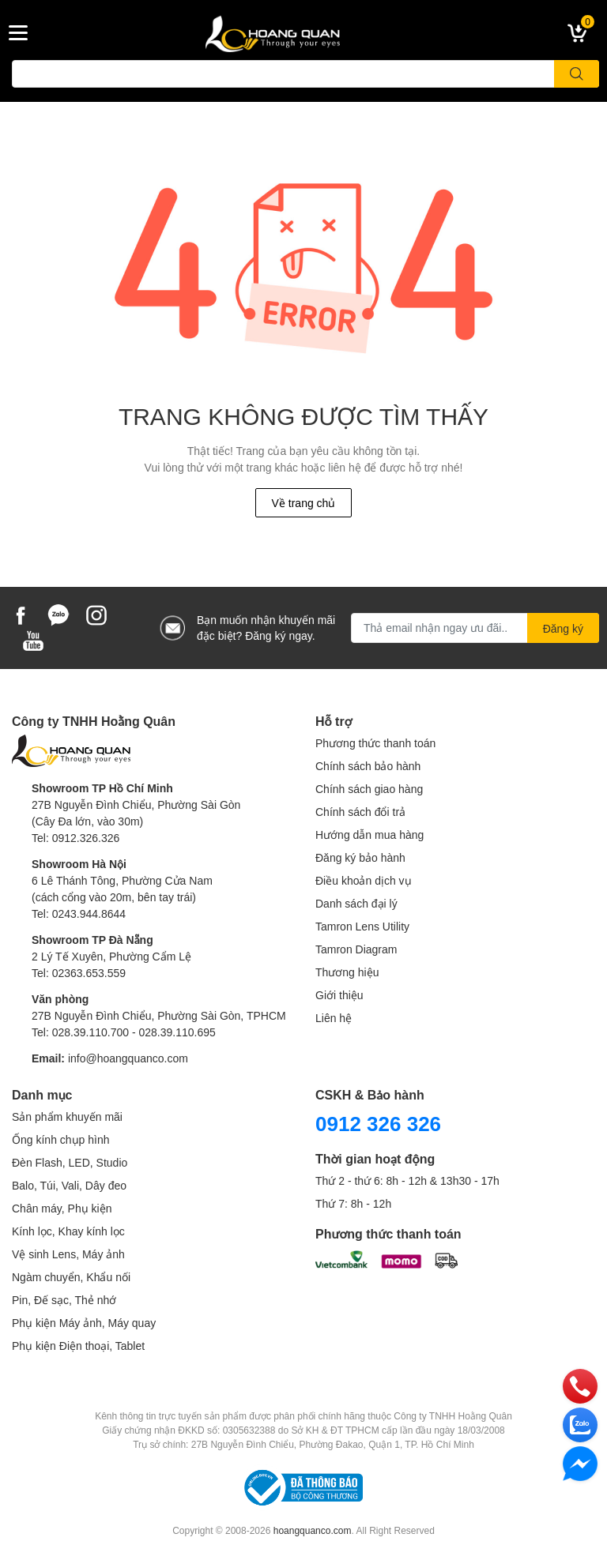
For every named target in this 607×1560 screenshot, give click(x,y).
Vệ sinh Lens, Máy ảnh (68, 1254)
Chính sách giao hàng (369, 788)
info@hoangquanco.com (128, 1058)
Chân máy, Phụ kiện (61, 1208)
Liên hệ (333, 1017)
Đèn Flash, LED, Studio (69, 1162)
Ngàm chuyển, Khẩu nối (71, 1277)
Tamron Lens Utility (362, 926)
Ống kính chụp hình (61, 1139)
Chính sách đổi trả (360, 811)
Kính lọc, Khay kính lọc (68, 1231)
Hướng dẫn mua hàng (369, 834)
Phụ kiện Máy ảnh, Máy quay (84, 1322)
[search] (576, 74)
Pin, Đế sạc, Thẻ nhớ (64, 1299)
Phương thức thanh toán (375, 743)
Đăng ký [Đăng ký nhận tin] (563, 628)
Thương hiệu (347, 972)
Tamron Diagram (356, 949)
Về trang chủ (304, 502)
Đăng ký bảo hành (360, 857)
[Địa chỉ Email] (475, 628)
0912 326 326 (378, 1123)
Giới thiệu (339, 995)
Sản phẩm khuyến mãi (67, 1116)
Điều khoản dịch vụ (363, 880)
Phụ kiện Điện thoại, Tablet (78, 1345)
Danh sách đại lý (356, 903)
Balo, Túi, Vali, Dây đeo (69, 1185)
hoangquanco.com (312, 1530)
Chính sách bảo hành (367, 765)
